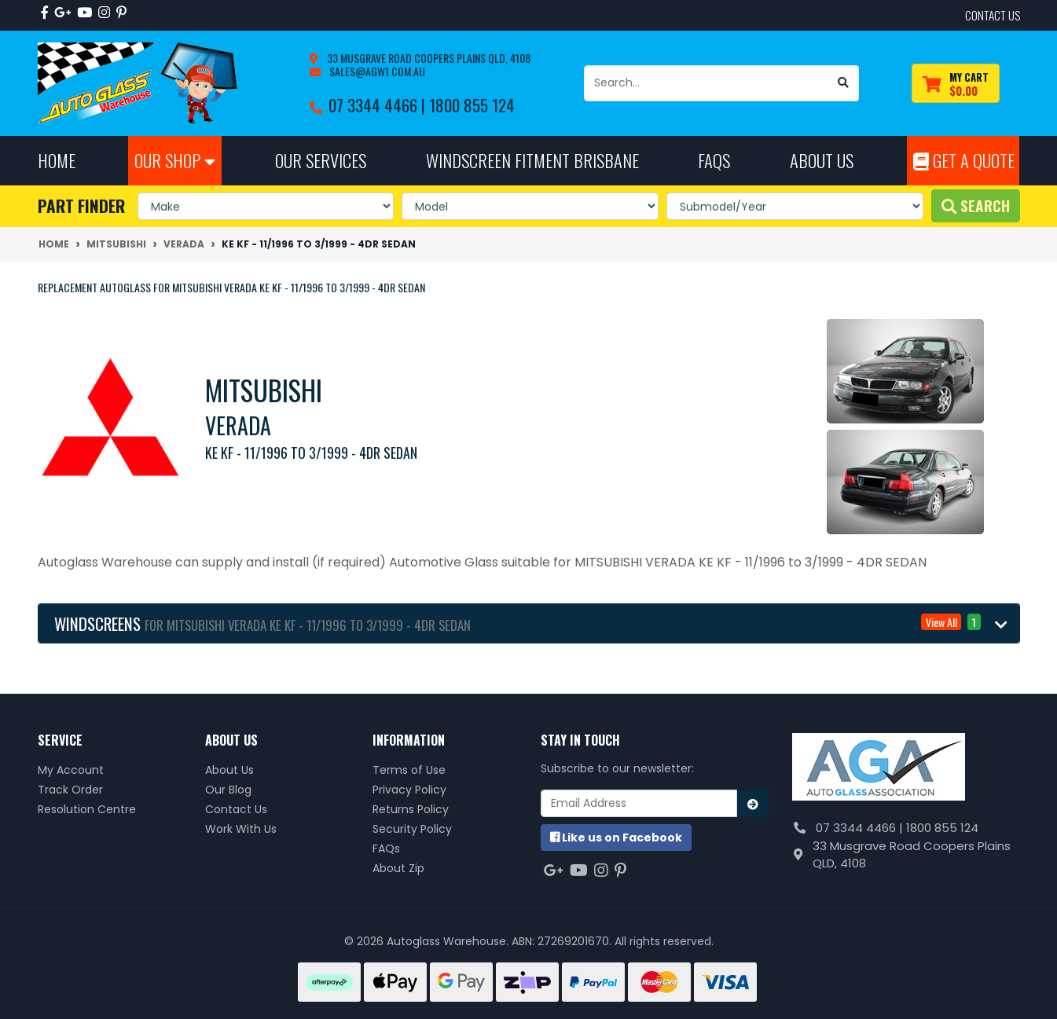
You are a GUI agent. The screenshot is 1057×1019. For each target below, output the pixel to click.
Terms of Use (409, 770)
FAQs (386, 848)
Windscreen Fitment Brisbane (532, 160)
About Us (229, 770)
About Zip (398, 868)
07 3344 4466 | (378, 105)
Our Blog (228, 789)
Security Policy (412, 829)
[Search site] (843, 83)
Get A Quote (964, 160)
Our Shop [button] (174, 160)
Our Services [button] (320, 160)
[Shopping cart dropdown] (955, 83)
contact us (992, 15)
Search (975, 205)
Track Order (70, 789)
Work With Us (241, 829)
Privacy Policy (409, 789)
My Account (71, 770)
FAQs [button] (714, 160)
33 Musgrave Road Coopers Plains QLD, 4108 (427, 57)
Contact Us (236, 809)
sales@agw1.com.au (376, 71)
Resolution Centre (87, 809)
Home (56, 160)
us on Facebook (616, 837)
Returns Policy (411, 809)
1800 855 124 (472, 105)
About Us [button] (821, 160)
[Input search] (706, 83)
